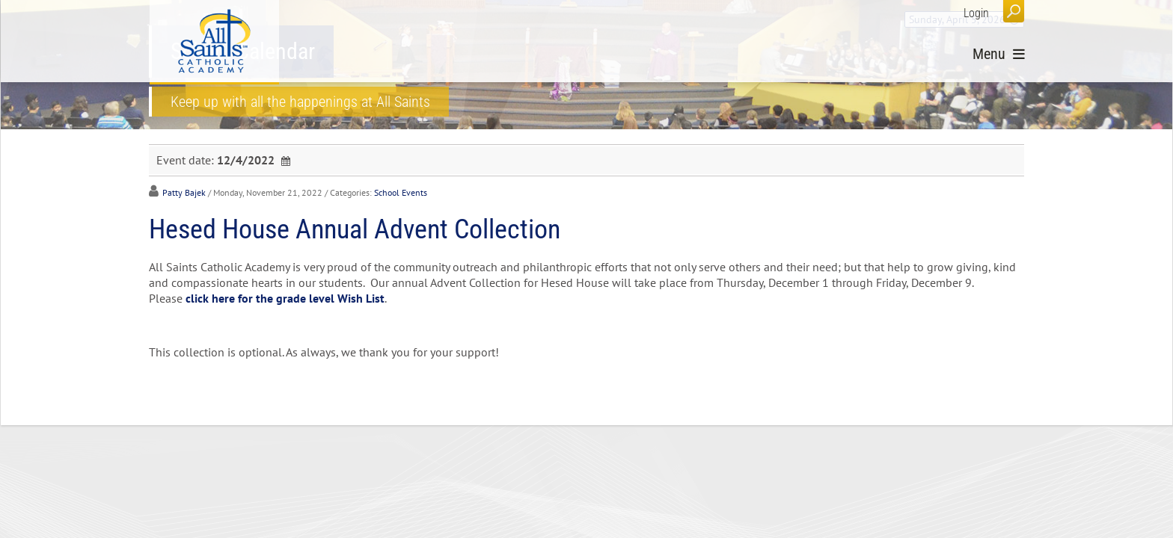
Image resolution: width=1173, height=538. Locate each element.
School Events (400, 192)
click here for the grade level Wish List (285, 298)
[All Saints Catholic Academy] (214, 41)
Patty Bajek (184, 192)
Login (976, 13)
